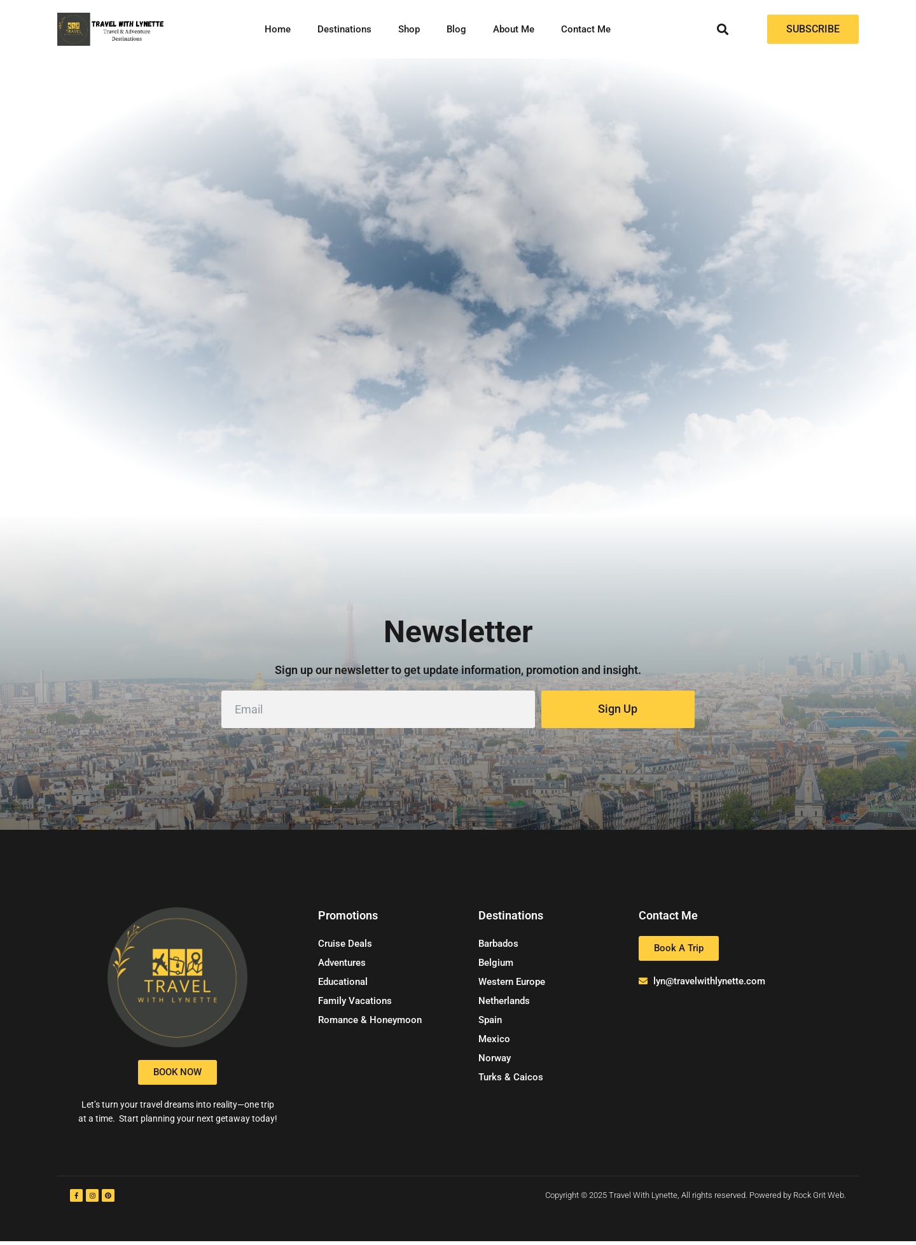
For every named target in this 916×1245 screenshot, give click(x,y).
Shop (409, 29)
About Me (513, 29)
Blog (456, 29)
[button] (722, 29)
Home (278, 29)
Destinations (344, 29)
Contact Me (586, 29)
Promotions (348, 919)
